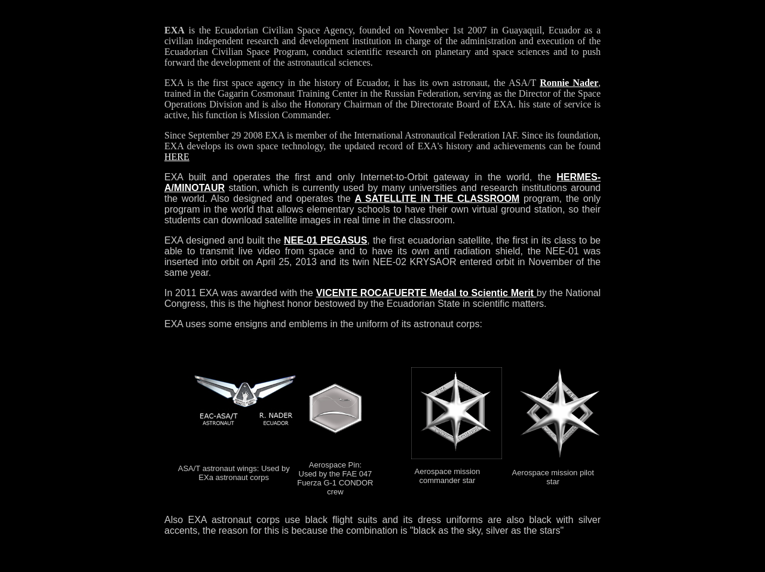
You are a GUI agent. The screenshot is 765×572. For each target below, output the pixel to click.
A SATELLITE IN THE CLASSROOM (436, 198)
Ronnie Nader (569, 83)
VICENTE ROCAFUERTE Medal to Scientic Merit (426, 293)
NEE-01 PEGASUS (325, 240)
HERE (176, 157)
